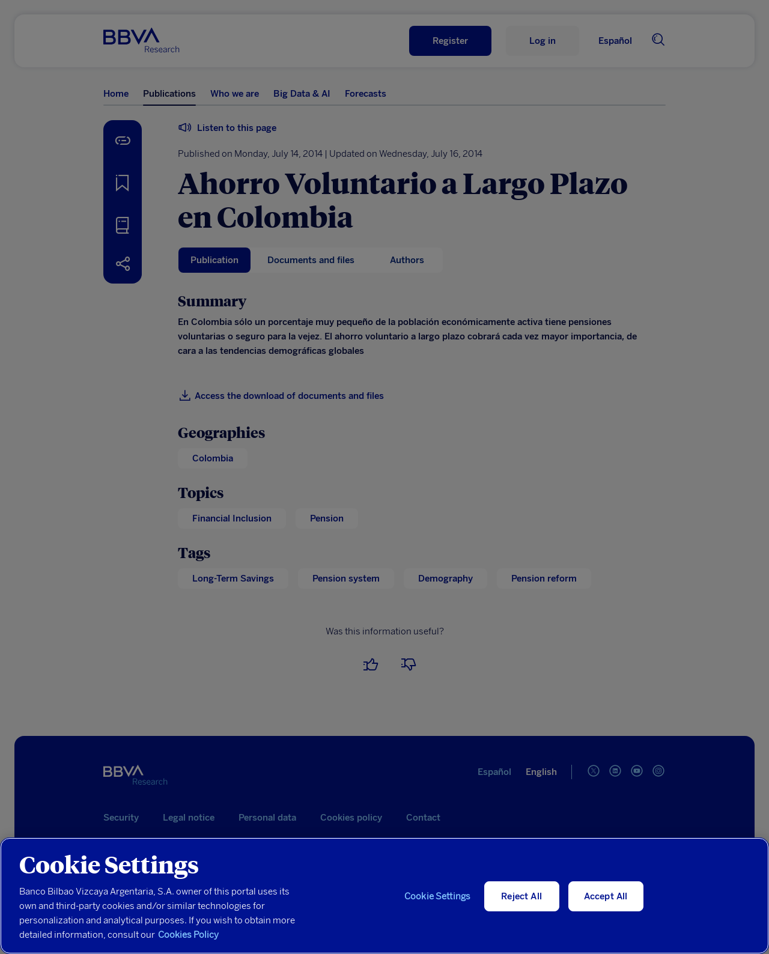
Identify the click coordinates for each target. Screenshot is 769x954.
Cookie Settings (437, 896)
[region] (384, 895)
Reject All (521, 896)
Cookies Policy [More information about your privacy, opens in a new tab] (188, 934)
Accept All (606, 896)
